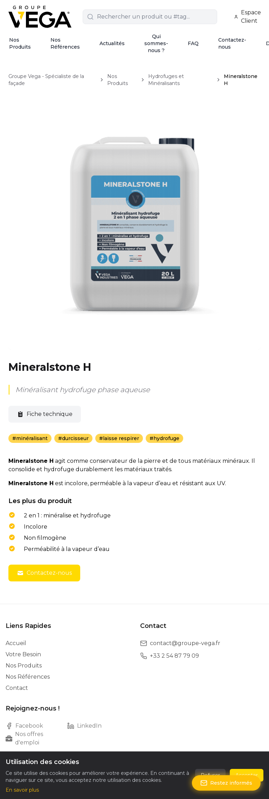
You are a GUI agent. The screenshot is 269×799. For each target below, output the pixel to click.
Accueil (16, 643)
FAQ (193, 43)
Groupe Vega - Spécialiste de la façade (46, 79)
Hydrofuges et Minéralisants (166, 79)
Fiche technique (45, 414)
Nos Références (65, 43)
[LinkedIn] (98, 726)
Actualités (112, 43)
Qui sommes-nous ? (156, 43)
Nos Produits (20, 43)
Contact (17, 688)
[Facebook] (36, 726)
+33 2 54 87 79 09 (174, 655)
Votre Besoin (23, 654)
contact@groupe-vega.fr (185, 643)
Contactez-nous (232, 43)
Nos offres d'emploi (24, 738)
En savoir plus (22, 790)
